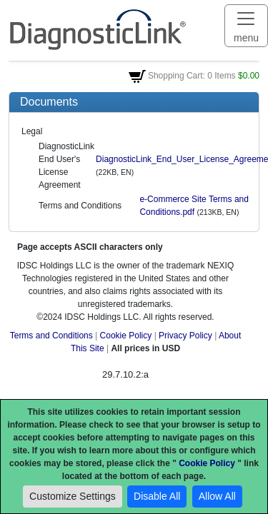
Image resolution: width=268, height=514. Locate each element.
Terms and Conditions (51, 336)
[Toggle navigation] (246, 25)
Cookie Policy (126, 336)
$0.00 (248, 76)
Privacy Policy (185, 336)
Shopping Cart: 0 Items (192, 76)
